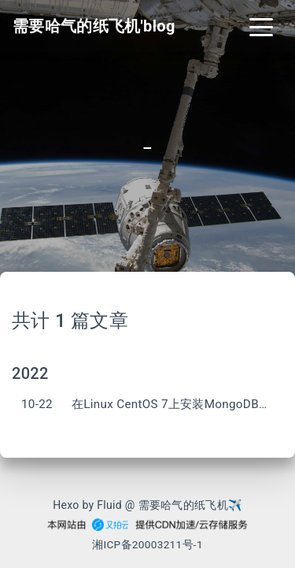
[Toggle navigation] (261, 26)
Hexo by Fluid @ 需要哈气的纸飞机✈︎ (147, 505)
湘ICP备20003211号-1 (147, 544)
